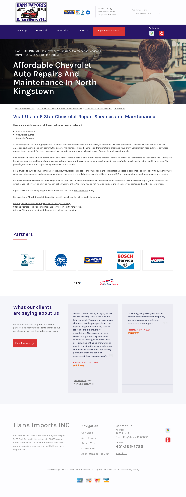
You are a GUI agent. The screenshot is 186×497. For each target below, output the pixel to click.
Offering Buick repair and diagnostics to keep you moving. (42, 203)
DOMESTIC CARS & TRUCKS (32, 55)
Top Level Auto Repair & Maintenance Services (70, 51)
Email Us (121, 453)
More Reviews (24, 343)
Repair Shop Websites (78, 469)
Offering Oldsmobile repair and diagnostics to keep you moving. (45, 210)
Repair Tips (62, 30)
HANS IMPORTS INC (27, 51)
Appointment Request (108, 30)
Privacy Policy (131, 469)
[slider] (78, 365)
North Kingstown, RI (84, 384)
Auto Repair (42, 30)
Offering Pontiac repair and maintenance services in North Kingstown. (47, 207)
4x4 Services (80, 380)
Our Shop (22, 30)
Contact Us (83, 30)
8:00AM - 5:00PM (143, 13)
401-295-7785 (104, 9)
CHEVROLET (58, 55)
